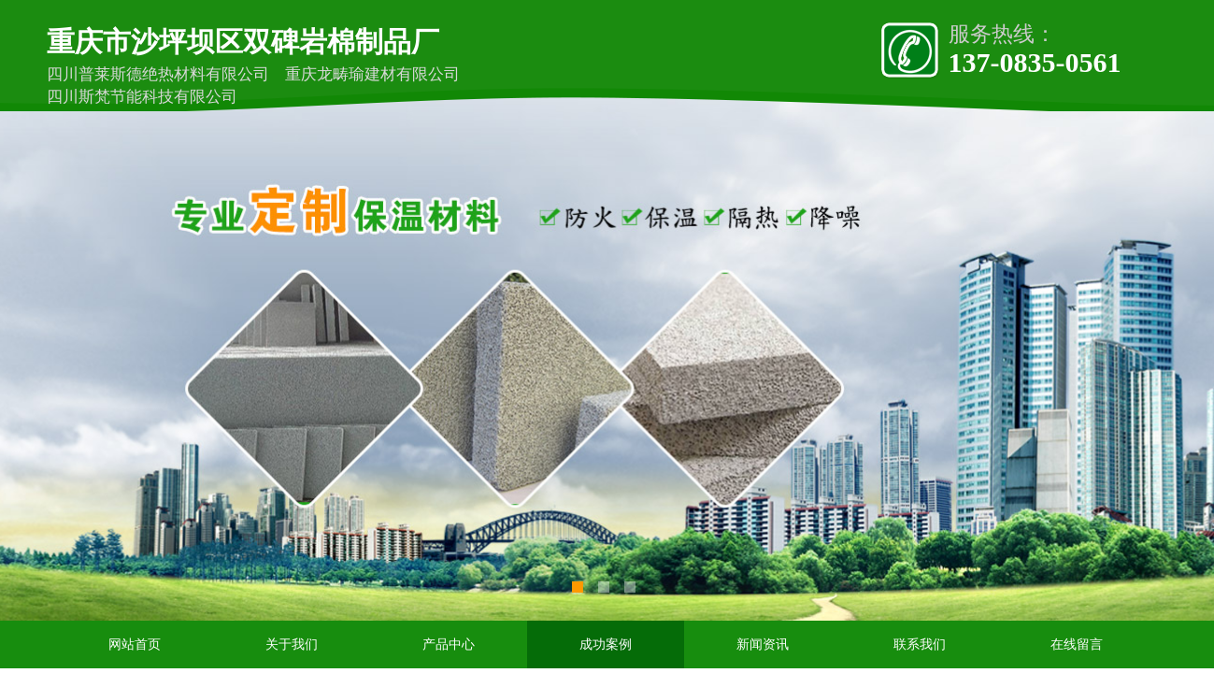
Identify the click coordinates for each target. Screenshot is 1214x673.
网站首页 (134, 644)
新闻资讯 (762, 644)
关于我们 (291, 644)
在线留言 (1076, 644)
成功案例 (605, 644)
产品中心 (448, 644)
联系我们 (919, 644)
